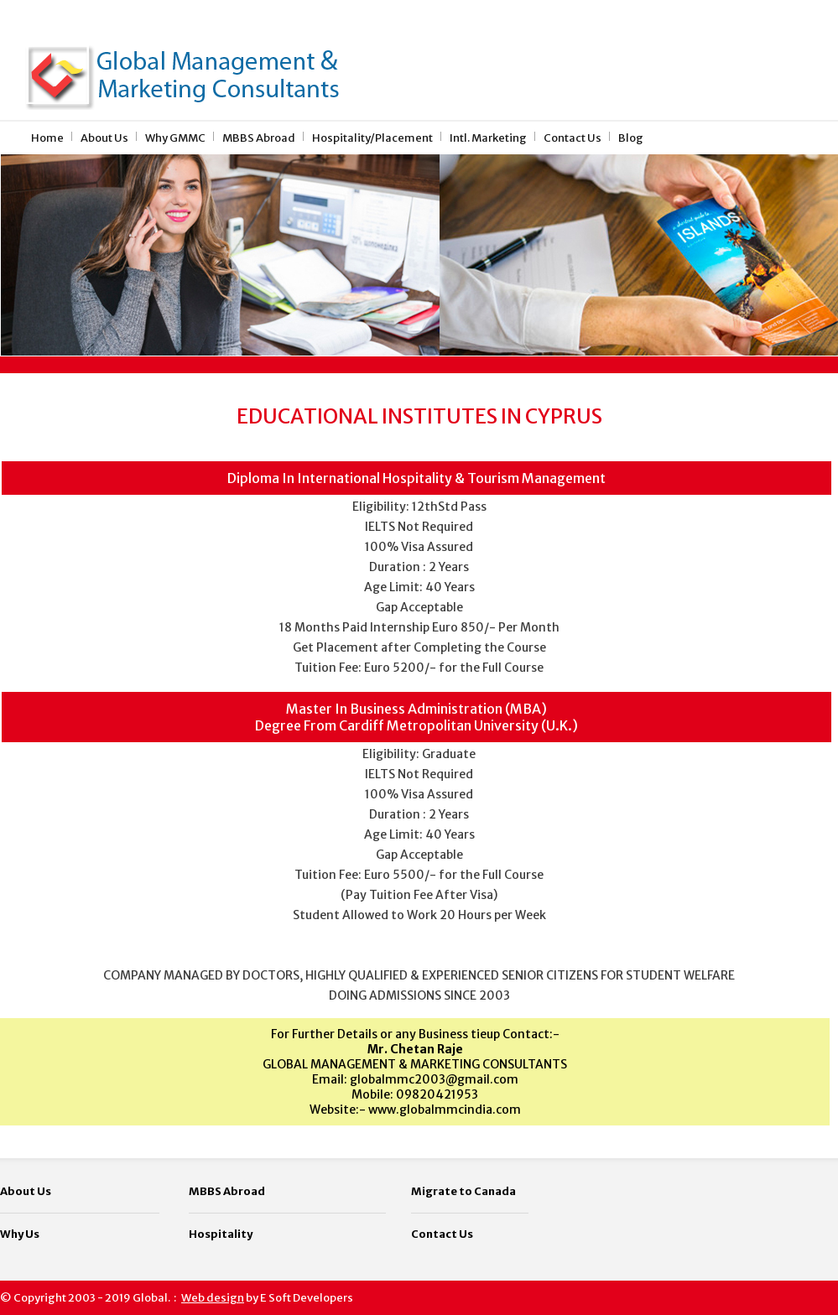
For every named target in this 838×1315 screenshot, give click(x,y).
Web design (212, 1298)
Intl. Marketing (488, 138)
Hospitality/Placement (372, 138)
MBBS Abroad (258, 138)
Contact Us (572, 138)
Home (47, 138)
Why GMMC (175, 138)
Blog (630, 138)
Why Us (19, 1234)
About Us (104, 138)
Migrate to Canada (463, 1191)
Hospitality (220, 1234)
